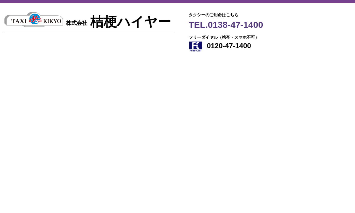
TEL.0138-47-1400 (226, 25)
